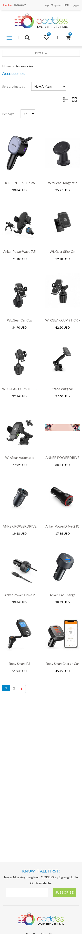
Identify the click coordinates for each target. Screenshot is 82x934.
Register (57, 5)
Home (6, 66)
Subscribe (64, 892)
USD (66, 5)
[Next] (22, 689)
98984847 (14, 5)
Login (47, 5)
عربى (76, 5)
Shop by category (9, 38)
